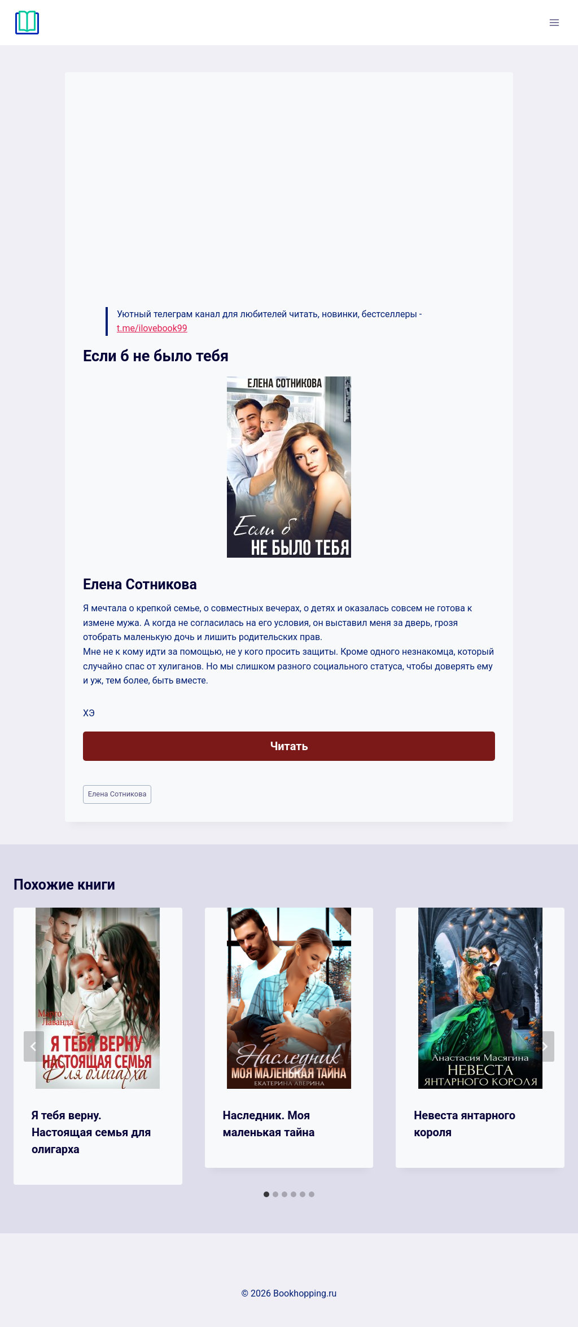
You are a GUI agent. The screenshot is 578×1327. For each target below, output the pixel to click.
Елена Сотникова (117, 794)
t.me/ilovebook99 (152, 328)
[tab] (266, 1194)
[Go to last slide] (34, 1046)
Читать (289, 746)
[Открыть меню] (554, 22)
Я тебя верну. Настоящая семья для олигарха (91, 1132)
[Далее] (544, 1046)
